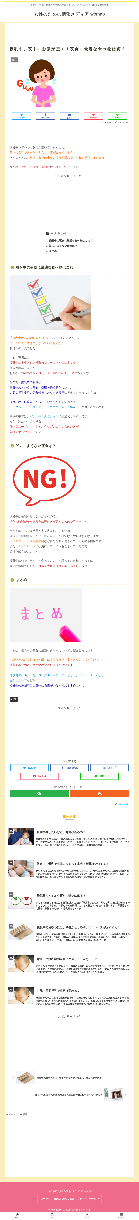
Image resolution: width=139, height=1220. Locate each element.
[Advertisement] (69, 30)
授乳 (14, 699)
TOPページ (45, 1198)
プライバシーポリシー (88, 1198)
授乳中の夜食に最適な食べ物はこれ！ (71, 240)
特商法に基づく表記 (64, 1198)
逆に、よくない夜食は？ (63, 245)
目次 (54, 233)
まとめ (53, 250)
